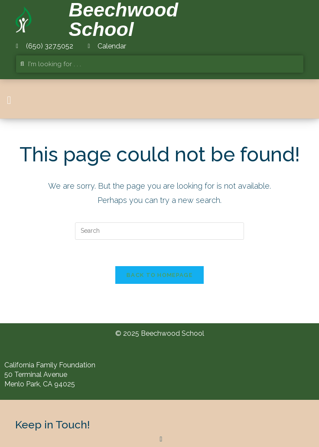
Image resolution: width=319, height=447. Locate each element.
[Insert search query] (159, 231)
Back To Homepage (159, 275)
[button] (9, 100)
